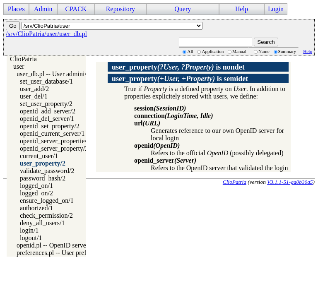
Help (241, 8)
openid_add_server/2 (47, 111)
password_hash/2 (42, 178)
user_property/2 (42, 163)
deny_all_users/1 (42, 222)
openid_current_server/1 (52, 133)
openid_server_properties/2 (56, 140)
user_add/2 (34, 88)
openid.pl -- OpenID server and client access (76, 245)
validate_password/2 (47, 170)
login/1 (29, 230)
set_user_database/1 (46, 81)
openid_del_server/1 (47, 118)
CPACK (76, 8)
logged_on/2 (36, 193)
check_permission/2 (46, 215)
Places (16, 8)
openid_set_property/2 (50, 126)
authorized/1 (36, 207)
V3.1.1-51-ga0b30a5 (290, 182)
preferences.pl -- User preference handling (73, 252)
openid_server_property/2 (54, 148)
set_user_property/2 (46, 103)
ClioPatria (23, 58)
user (18, 66)
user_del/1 (34, 96)
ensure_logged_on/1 (47, 200)
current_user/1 (39, 155)
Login (276, 8)
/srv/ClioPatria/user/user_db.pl (46, 33)
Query (182, 8)
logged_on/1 (36, 185)
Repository (120, 8)
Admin (43, 8)
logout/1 (31, 237)
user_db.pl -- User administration (60, 73)
